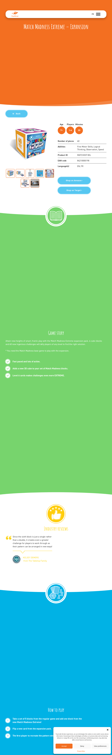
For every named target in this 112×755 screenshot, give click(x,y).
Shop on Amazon (74, 180)
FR (93, 14)
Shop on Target (74, 190)
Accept (64, 746)
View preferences (100, 746)
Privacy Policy (81, 751)
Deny (82, 746)
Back (16, 114)
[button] (108, 730)
